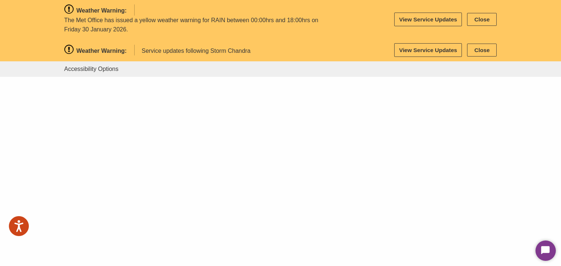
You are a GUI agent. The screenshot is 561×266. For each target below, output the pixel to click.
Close (482, 19)
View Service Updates (428, 19)
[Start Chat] (545, 251)
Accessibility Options (91, 69)
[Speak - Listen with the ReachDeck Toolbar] (19, 226)
